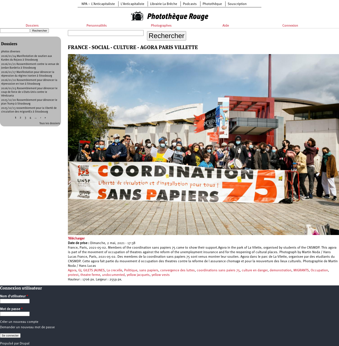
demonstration (280, 270)
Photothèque (212, 4)
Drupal (24, 343)
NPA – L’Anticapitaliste (98, 4)
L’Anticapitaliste (132, 4)
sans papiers (148, 270)
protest (73, 275)
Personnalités (96, 25)
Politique (130, 270)
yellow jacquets (138, 275)
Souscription (237, 4)
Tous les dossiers (49, 123)
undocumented (113, 275)
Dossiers (32, 25)
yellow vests (161, 275)
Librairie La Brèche (163, 4)
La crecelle (114, 270)
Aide (225, 25)
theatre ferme (90, 275)
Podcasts (190, 4)
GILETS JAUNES (94, 270)
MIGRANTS (301, 270)
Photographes (161, 25)
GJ (79, 270)
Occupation (319, 270)
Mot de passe (11, 309)
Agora (72, 270)
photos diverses (10, 51)
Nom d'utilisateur (14, 296)
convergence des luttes (177, 270)
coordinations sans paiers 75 (218, 270)
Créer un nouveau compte (19, 322)
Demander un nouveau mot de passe (27, 327)
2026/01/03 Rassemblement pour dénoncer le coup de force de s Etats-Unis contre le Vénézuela (29, 92)
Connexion (290, 25)
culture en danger (255, 270)
